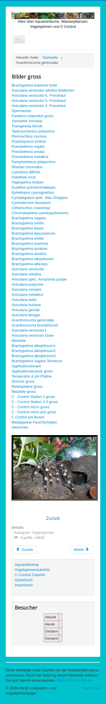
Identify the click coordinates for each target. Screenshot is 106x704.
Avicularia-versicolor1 (29, 330)
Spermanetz (21, 111)
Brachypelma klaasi (28, 228)
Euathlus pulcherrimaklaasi (33, 187)
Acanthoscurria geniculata (33, 320)
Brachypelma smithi (28, 223)
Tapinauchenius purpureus (33, 131)
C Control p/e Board (28, 417)
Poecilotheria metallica (30, 157)
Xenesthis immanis (27, 121)
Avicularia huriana (26, 305)
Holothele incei (24, 177)
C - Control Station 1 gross (33, 397)
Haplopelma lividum (28, 182)
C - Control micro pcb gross (34, 412)
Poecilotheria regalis (28, 146)
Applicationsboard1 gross (32, 371)
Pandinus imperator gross (32, 116)
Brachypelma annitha (29, 254)
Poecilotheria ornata (28, 151)
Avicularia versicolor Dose (33, 335)
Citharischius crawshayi (31, 208)
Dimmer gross (23, 381)
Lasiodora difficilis (26, 172)
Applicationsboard (26, 366)
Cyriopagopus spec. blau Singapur (40, 197)
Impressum (24, 585)
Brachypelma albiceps (29, 264)
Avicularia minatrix (26, 289)
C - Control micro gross (30, 407)
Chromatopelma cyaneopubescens (40, 213)
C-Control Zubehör (30, 575)
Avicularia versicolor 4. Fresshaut (39, 106)
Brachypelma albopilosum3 (34, 356)
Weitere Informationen (75, 680)
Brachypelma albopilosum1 (34, 345)
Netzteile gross (24, 391)
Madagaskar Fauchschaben (34, 422)
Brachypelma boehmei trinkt (34, 85)
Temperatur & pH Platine (32, 376)
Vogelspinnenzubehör (32, 570)
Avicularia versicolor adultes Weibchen (43, 90)
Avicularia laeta (24, 300)
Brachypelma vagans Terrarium (37, 361)
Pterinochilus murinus (29, 136)
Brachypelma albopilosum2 (34, 351)
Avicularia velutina (26, 274)
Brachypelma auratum (29, 248)
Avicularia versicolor (28, 269)
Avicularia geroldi (26, 310)
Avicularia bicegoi (26, 315)
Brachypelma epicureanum (33, 233)
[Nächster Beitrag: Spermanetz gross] (82, 549)
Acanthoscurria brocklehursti (35, 325)
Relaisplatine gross (27, 386)
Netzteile (19, 340)
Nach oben (91, 688)
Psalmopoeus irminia (29, 141)
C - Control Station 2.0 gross (35, 402)
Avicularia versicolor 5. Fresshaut (39, 100)
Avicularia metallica (27, 294)
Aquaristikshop (27, 564)
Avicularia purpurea (27, 284)
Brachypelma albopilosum (33, 259)
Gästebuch (24, 580)
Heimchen (20, 427)
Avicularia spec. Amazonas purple (39, 279)
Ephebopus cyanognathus (33, 192)
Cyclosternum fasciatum (31, 203)
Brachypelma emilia (28, 238)
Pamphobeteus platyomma (33, 162)
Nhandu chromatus (27, 167)
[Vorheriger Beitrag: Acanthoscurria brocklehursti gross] (24, 549)
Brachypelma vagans (29, 218)
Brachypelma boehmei (30, 243)
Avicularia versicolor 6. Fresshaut (39, 95)
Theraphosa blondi (27, 126)
